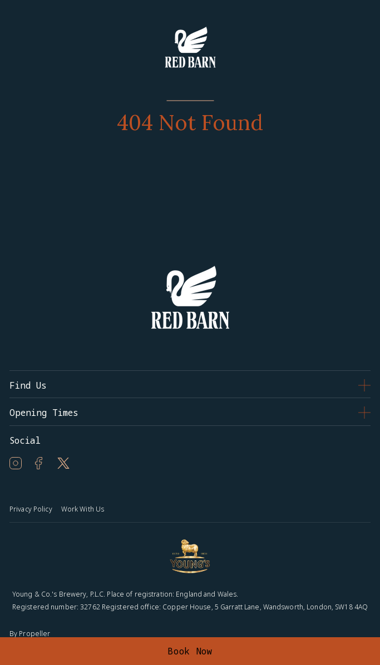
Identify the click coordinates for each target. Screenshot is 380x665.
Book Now (190, 651)
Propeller (34, 633)
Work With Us (82, 509)
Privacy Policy (30, 509)
